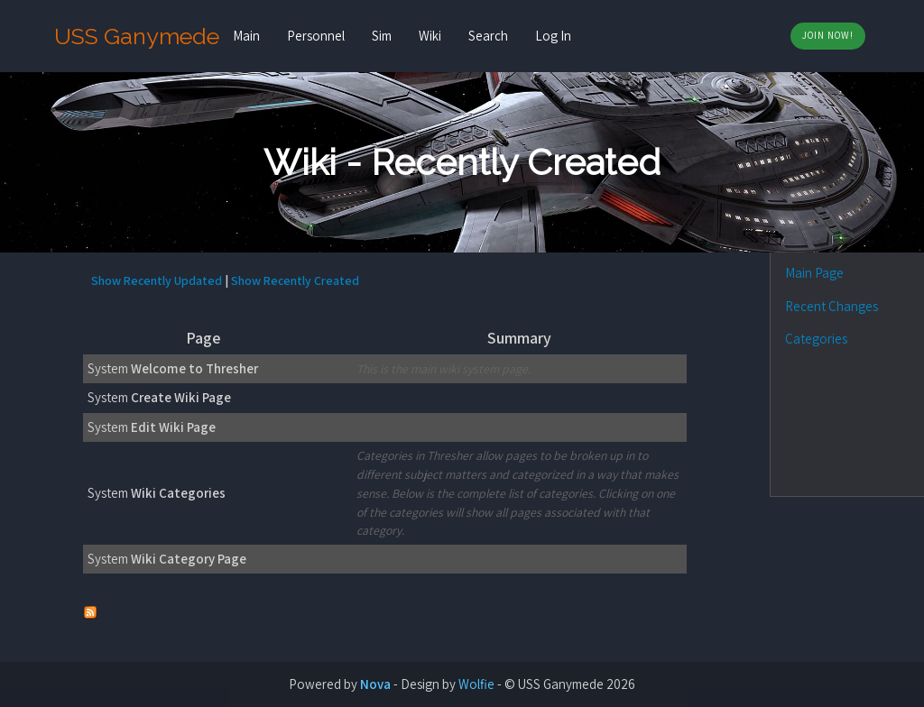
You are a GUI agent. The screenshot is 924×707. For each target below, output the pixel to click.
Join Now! (828, 35)
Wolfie (476, 684)
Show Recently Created (295, 280)
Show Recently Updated (156, 280)
